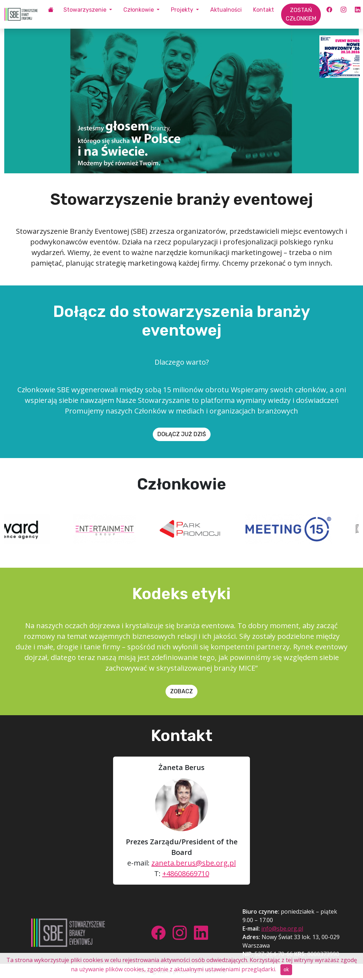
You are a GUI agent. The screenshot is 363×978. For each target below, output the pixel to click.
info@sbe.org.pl (282, 928)
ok (286, 970)
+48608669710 (185, 873)
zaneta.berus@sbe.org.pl (193, 863)
